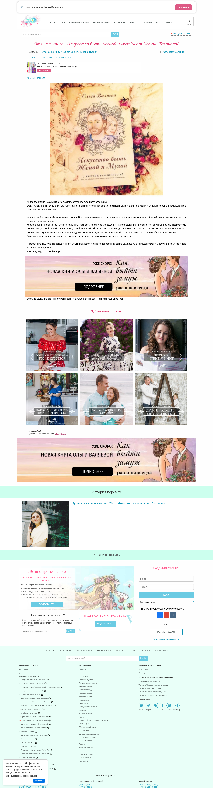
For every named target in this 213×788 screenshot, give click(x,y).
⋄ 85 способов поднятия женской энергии (35, 721)
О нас (132, 22)
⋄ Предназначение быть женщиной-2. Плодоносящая (39, 643)
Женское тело (84, 656)
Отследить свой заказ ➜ (29, 632)
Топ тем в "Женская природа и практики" (154, 641)
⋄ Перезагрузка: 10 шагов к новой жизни (34, 658)
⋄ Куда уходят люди (26, 699)
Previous (19, 470)
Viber (169, 663)
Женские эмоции (85, 653)
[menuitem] (47, 626)
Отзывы (119, 22)
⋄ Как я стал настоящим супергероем (33, 691)
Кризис (81, 673)
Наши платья (101, 22)
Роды (81, 707)
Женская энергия (85, 649)
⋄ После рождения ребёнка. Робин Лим (34, 710)
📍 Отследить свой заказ (181, 34)
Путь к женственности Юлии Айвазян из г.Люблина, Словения (110, 458)
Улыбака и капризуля (28, 669)
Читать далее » (64, 492)
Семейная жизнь (85, 714)
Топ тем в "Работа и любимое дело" (152, 648)
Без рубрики (83, 629)
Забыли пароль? (187, 557)
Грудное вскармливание (88, 639)
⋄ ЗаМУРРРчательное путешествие (33, 684)
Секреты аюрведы (86, 710)
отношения (52, 57)
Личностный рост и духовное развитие (93, 676)
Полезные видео (85, 697)
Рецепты (82, 700)
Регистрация (166, 587)
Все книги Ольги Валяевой (89, 67)
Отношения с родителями (89, 690)
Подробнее (47, 560)
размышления (65, 57)
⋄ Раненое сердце (26, 702)
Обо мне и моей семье (87, 683)
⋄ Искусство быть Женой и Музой (32, 639)
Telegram (148, 663)
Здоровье (82, 666)
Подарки (146, 22)
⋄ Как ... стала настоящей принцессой (33, 680)
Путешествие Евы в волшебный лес (34, 673)
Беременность (84, 632)
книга (43, 57)
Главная (45, 607)
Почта (141, 663)
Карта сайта (164, 22)
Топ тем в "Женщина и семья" (150, 644)
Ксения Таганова (36, 78)
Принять (39, 781)
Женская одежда (85, 642)
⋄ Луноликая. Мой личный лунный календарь (36, 662)
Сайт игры (143, 629)
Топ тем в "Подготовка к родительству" (153, 651)
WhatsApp (176, 663)
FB (162, 663)
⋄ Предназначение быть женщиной (32, 636)
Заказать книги (79, 22)
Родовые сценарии (86, 703)
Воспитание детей (86, 636)
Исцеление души (85, 670)
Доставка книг (24, 629)
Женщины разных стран (88, 663)
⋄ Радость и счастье (27, 695)
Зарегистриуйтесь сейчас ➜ (149, 638)
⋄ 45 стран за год (25, 717)
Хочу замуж (83, 717)
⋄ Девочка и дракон (26, 687)
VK (155, 663)
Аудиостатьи (83, 625)
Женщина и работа (86, 659)
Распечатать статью (173, 52)
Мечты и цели (84, 680)
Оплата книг (24, 625)
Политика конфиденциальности (166, 595)
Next (193, 470)
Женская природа (85, 646)
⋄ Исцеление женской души (30, 650)
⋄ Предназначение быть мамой (31, 647)
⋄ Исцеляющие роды (27, 713)
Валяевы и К (29, 24)
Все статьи (57, 22)
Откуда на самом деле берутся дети (34, 676)
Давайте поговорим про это (30, 665)
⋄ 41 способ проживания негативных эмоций (36, 724)
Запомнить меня (147, 557)
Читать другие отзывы (106, 511)
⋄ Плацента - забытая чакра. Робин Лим (34, 706)
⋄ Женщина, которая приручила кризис (34, 654)
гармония (35, 57)
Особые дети (84, 686)
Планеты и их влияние (87, 693)
